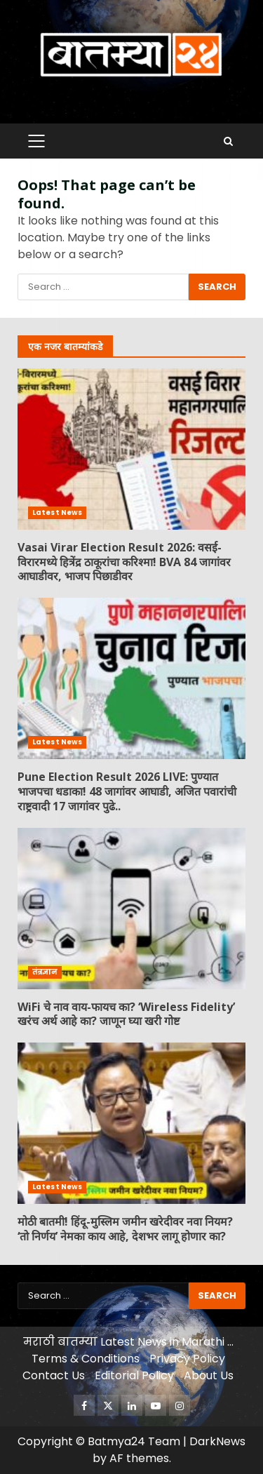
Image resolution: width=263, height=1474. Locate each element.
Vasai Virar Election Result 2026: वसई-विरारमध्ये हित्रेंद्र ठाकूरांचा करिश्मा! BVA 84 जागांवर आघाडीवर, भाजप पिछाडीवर (131, 449)
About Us (209, 1375)
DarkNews (217, 1441)
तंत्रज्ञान (45, 972)
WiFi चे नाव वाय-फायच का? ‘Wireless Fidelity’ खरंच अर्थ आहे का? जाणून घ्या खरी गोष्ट (131, 908)
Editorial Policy (134, 1375)
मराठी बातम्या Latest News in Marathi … (128, 1342)
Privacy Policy (187, 1359)
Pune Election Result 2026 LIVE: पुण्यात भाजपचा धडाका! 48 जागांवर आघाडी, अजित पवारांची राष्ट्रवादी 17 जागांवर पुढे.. (131, 678)
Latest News (57, 512)
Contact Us (53, 1375)
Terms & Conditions (86, 1359)
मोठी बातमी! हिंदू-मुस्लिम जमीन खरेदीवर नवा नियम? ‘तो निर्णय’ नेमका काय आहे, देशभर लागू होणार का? (131, 1123)
